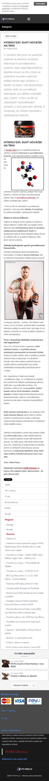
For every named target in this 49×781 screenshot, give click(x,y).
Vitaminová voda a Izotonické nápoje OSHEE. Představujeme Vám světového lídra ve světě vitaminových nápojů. (24, 547)
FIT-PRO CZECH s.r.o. (16, 751)
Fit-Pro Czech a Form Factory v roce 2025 (23, 647)
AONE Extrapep (30, 468)
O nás (7, 496)
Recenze (10, 534)
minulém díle (10, 150)
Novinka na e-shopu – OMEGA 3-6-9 (22, 571)
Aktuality (9, 524)
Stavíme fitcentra (11, 502)
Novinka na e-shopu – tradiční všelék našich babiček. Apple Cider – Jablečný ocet (24, 556)
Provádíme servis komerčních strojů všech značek (22, 623)
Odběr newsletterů (10, 730)
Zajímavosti (11, 538)
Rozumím (40, 4)
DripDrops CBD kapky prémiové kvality (22, 583)
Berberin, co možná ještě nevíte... (20, 637)
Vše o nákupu (10, 490)
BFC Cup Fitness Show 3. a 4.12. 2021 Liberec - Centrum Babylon (21, 577)
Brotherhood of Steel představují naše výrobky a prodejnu (24, 595)
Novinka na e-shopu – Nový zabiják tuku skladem (22, 564)
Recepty (9, 529)
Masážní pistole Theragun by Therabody (22, 588)
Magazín (9, 519)
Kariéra (8, 508)
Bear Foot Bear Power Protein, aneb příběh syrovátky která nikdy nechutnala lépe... (23, 611)
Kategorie (7, 27)
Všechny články (22, 685)
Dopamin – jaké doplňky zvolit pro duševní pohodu (23, 631)
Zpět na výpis (10, 36)
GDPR (7, 484)
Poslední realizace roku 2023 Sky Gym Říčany (25, 617)
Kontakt (8, 513)
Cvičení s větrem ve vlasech (17, 642)
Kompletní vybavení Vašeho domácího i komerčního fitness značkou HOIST (21, 603)
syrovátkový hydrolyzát (26, 198)
